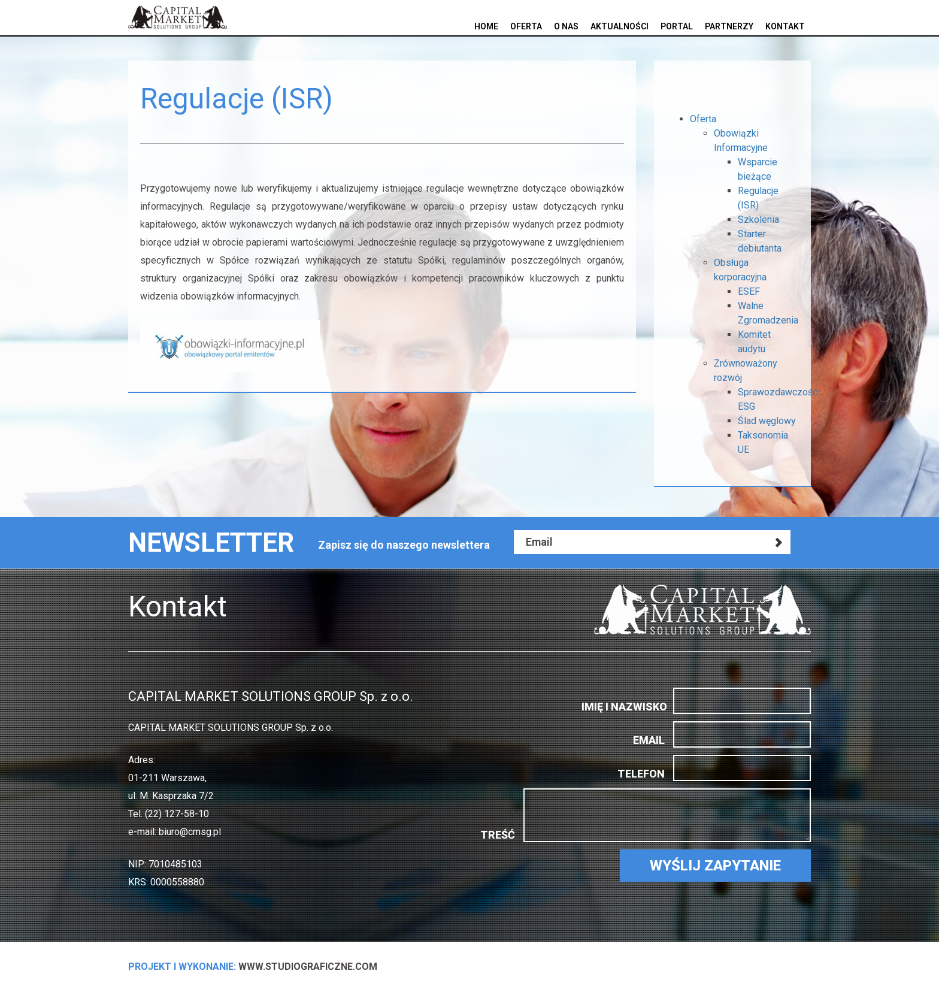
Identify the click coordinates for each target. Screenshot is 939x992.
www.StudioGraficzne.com (252, 966)
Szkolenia (758, 219)
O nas (566, 26)
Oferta (526, 26)
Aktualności (619, 26)
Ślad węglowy (767, 421)
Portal (677, 26)
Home (486, 26)
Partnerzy (729, 26)
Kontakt (785, 26)
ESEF (749, 291)
